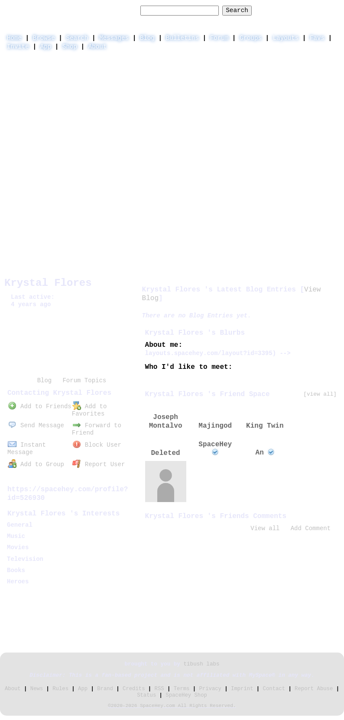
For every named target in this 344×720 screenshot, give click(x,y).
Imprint (242, 689)
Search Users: (112, 10)
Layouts (286, 38)
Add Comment (311, 528)
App (45, 46)
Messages (114, 38)
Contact (274, 689)
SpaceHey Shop (186, 695)
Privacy (210, 689)
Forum (219, 38)
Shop (69, 46)
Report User (98, 464)
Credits (134, 689)
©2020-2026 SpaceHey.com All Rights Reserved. (172, 705)
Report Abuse (314, 689)
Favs (317, 38)
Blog (147, 38)
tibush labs (201, 664)
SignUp (328, 9)
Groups (251, 38)
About (97, 46)
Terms (182, 689)
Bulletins (182, 38)
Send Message (36, 425)
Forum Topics (84, 380)
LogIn (296, 9)
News (36, 689)
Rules (60, 689)
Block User (96, 445)
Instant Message (26, 449)
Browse (44, 38)
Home (14, 38)
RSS (159, 689)
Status (146, 695)
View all (264, 528)
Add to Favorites (89, 410)
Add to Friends (39, 406)
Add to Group (36, 464)
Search (237, 10)
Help (268, 9)
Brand (105, 689)
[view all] (320, 394)
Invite (18, 46)
